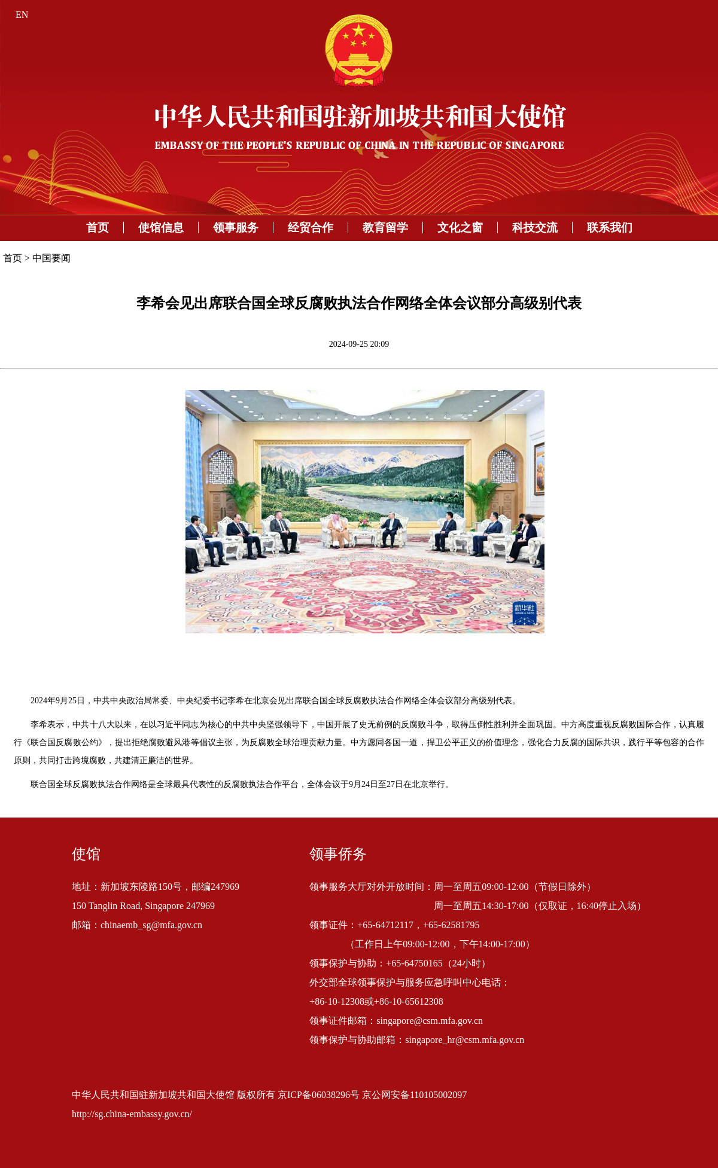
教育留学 (385, 227)
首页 (97, 227)
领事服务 (235, 227)
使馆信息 (161, 227)
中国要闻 (51, 258)
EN (22, 15)
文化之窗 (460, 227)
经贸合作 (310, 227)
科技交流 (535, 227)
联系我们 (609, 227)
